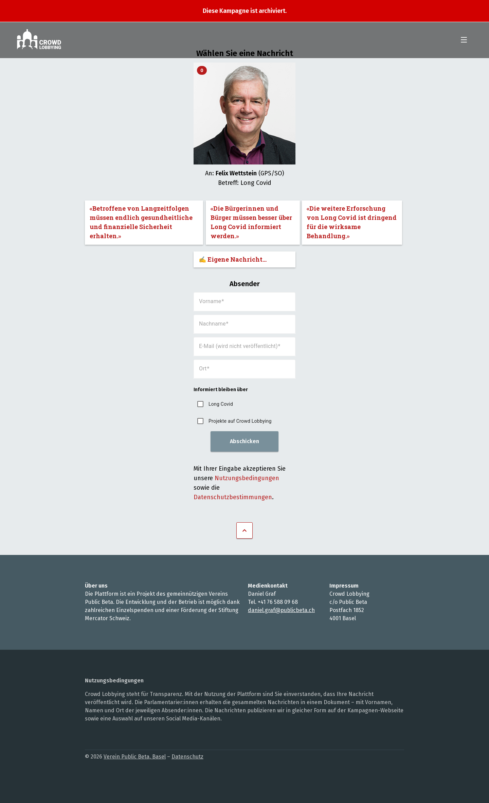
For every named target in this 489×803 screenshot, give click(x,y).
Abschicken (244, 441)
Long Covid (221, 404)
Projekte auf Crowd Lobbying (240, 421)
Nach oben (244, 530)
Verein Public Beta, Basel (135, 756)
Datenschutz (187, 756)
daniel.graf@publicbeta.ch (281, 610)
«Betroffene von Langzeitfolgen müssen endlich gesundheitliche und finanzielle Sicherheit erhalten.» (141, 222)
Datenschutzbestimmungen (233, 497)
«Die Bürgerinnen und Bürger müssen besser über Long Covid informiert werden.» (251, 222)
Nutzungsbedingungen (247, 478)
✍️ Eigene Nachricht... (233, 259)
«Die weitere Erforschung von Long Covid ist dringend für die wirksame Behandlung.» (352, 222)
